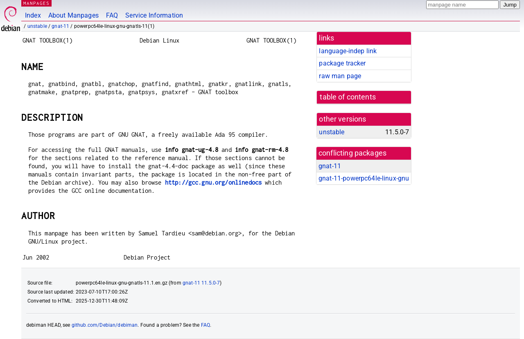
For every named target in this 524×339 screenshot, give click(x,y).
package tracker (342, 63)
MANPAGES (36, 3)
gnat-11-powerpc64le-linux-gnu (363, 178)
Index (33, 15)
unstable (37, 26)
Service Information (154, 15)
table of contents (348, 97)
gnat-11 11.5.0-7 (201, 283)
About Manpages (73, 15)
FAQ (112, 15)
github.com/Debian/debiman (105, 325)
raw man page (340, 76)
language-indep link (348, 51)
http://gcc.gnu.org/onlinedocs (213, 182)
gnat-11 (60, 26)
